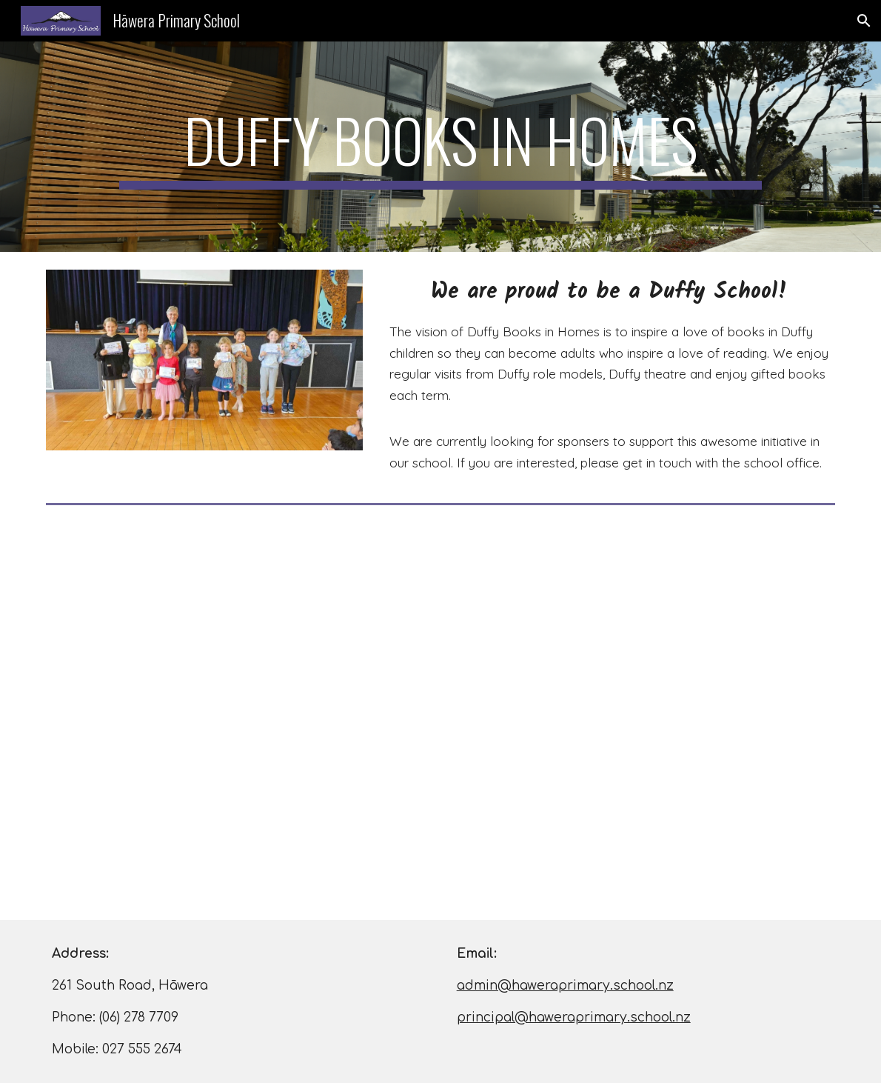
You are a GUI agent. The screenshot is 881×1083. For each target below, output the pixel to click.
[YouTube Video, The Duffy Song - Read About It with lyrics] (440, 715)
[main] (440, 147)
